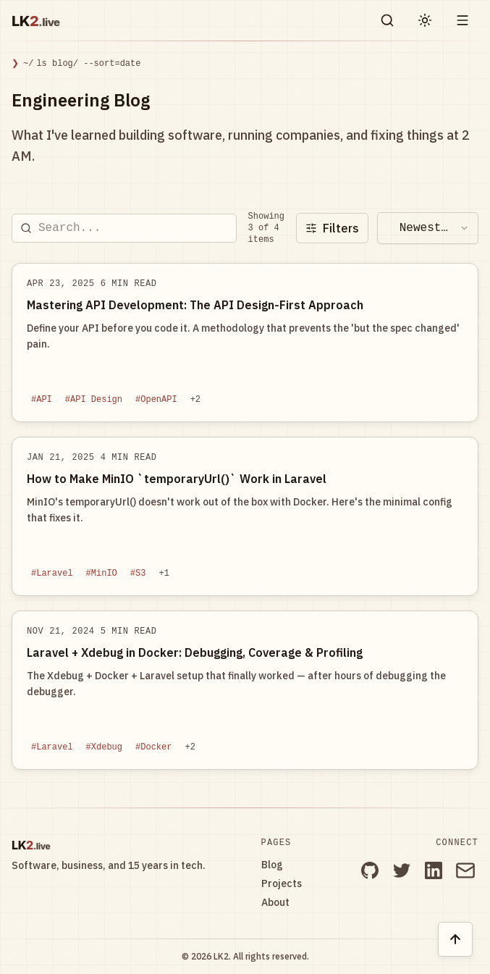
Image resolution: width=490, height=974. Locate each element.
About (275, 902)
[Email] (465, 870)
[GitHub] (370, 870)
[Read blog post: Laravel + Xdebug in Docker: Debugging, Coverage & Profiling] (245, 690)
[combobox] (427, 228)
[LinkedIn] (434, 870)
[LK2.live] (51, 20)
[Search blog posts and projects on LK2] (387, 20)
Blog (272, 864)
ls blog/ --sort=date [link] (88, 64)
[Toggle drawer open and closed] (462, 20)
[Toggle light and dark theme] (425, 20)
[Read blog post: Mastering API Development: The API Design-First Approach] (245, 342)
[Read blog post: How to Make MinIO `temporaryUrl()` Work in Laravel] (245, 516)
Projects (281, 883)
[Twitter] (402, 870)
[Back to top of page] (455, 939)
